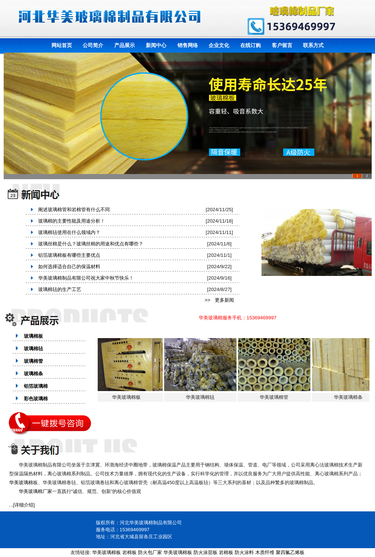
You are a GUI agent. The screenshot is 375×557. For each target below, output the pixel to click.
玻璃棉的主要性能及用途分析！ (69, 221)
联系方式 (313, 45)
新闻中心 (156, 45)
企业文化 (219, 45)
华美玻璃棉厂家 (35, 491)
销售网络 (187, 45)
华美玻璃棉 (21, 482)
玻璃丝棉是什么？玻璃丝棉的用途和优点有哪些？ (88, 243)
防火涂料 (244, 552)
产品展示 (124, 45)
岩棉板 (129, 552)
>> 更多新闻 (219, 300)
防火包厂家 (150, 552)
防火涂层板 (205, 552)
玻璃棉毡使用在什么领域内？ (66, 232)
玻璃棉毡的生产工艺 (57, 289)
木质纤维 (264, 552)
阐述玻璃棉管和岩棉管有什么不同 (71, 209)
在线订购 (250, 45)
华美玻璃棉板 (106, 552)
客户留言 (282, 45)
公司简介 (93, 45)
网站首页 (61, 45)
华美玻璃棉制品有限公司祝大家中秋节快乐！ (83, 278)
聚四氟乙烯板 (290, 552)
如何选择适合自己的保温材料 (66, 266)
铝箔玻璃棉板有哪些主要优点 (66, 255)
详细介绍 (23, 505)
